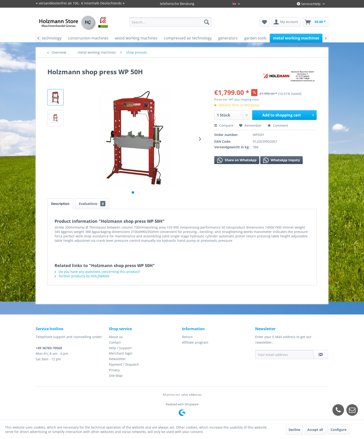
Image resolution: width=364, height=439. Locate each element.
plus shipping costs (246, 99)
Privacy (114, 370)
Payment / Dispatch (124, 364)
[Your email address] (284, 354)
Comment (277, 125)
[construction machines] (88, 38)
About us (116, 337)
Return (187, 337)
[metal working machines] (296, 38)
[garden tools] (255, 38)
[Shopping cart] (315, 22)
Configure (338, 429)
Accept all (315, 429)
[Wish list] (265, 22)
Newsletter (117, 359)
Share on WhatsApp (237, 160)
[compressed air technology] (188, 38)
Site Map (116, 375)
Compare (223, 125)
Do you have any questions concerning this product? (97, 271)
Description (60, 203)
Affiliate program (195, 342)
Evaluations (92, 203)
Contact (115, 342)
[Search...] (170, 22)
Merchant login (121, 353)
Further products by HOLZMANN (82, 276)
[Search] (206, 22)
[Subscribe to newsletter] (320, 354)
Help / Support (120, 348)
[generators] (228, 38)
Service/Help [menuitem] (309, 4)
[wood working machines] (136, 38)
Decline (294, 429)
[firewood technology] (43, 38)
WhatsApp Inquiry (281, 160)
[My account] (286, 22)
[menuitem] (170, 22)
